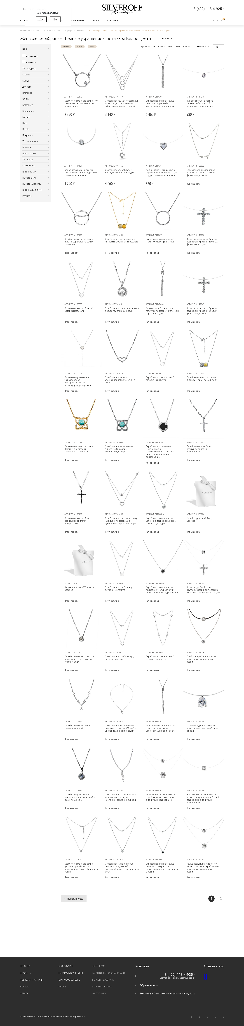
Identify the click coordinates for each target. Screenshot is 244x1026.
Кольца (24, 986)
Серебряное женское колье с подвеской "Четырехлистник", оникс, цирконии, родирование (162, 590)
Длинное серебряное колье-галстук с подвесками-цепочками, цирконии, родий (160, 728)
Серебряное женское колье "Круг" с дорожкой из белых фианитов (78, 242)
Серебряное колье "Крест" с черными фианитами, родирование (78, 521)
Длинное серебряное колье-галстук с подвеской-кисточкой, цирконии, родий (162, 311)
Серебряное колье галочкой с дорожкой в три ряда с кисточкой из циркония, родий (120, 797)
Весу (178, 46)
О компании (99, 993)
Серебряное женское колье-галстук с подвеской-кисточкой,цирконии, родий (160, 103)
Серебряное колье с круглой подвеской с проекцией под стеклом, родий (79, 659)
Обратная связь (149, 985)
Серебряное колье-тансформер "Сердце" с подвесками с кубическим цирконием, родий (121, 521)
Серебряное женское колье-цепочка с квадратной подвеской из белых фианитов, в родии (122, 868)
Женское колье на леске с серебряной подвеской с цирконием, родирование (199, 103)
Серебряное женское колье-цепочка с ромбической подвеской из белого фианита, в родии (81, 868)
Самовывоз (77, 20)
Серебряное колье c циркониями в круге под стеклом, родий (122, 309)
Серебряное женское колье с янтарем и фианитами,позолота (121, 240)
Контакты (112, 20)
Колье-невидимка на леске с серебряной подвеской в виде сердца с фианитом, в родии (161, 173)
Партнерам (98, 966)
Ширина (161, 46)
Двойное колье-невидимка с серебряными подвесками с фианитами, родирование (160, 797)
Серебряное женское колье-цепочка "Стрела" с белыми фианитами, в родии (200, 173)
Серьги (24, 993)
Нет (55, 19)
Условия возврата (103, 980)
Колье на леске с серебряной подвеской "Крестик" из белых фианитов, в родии (201, 242)
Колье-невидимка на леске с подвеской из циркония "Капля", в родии (203, 728)
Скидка (186, 46)
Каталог (24, 20)
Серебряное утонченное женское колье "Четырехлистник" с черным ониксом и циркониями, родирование (160, 451)
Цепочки (25, 966)
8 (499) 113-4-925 (178, 975)
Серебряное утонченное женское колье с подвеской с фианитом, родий (79, 797)
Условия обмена (102, 986)
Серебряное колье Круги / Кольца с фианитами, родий (119, 171)
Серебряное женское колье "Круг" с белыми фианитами (160, 240)
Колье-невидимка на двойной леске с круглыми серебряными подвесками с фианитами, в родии (202, 868)
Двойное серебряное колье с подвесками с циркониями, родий (201, 659)
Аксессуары (66, 966)
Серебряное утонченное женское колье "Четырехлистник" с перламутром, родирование (78, 381)
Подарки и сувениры (71, 973)
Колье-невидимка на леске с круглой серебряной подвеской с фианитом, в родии (80, 173)
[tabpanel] (81, 74)
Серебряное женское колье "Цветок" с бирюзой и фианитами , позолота (78, 449)
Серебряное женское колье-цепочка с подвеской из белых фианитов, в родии (161, 521)
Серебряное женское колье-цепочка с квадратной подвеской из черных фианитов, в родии (162, 868)
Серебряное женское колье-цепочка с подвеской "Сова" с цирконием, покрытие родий (120, 728)
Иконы (62, 986)
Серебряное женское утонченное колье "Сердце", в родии (120, 380)
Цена (170, 46)
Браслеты (25, 973)
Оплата (96, 20)
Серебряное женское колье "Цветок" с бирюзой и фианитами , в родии (119, 449)
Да (41, 19)
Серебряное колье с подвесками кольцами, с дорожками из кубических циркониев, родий (121, 103)
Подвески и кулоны (31, 980)
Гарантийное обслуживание (109, 973)
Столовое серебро (69, 980)
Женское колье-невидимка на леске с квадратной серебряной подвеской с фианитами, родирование (202, 798)
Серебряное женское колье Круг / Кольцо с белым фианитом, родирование (81, 103)
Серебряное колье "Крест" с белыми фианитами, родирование (200, 449)
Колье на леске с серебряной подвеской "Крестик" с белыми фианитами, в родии (202, 311)
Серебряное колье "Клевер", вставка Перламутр (78, 309)
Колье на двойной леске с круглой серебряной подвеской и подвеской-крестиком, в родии (203, 590)
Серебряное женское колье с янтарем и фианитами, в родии (202, 378)
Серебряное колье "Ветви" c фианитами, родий (78, 726)
